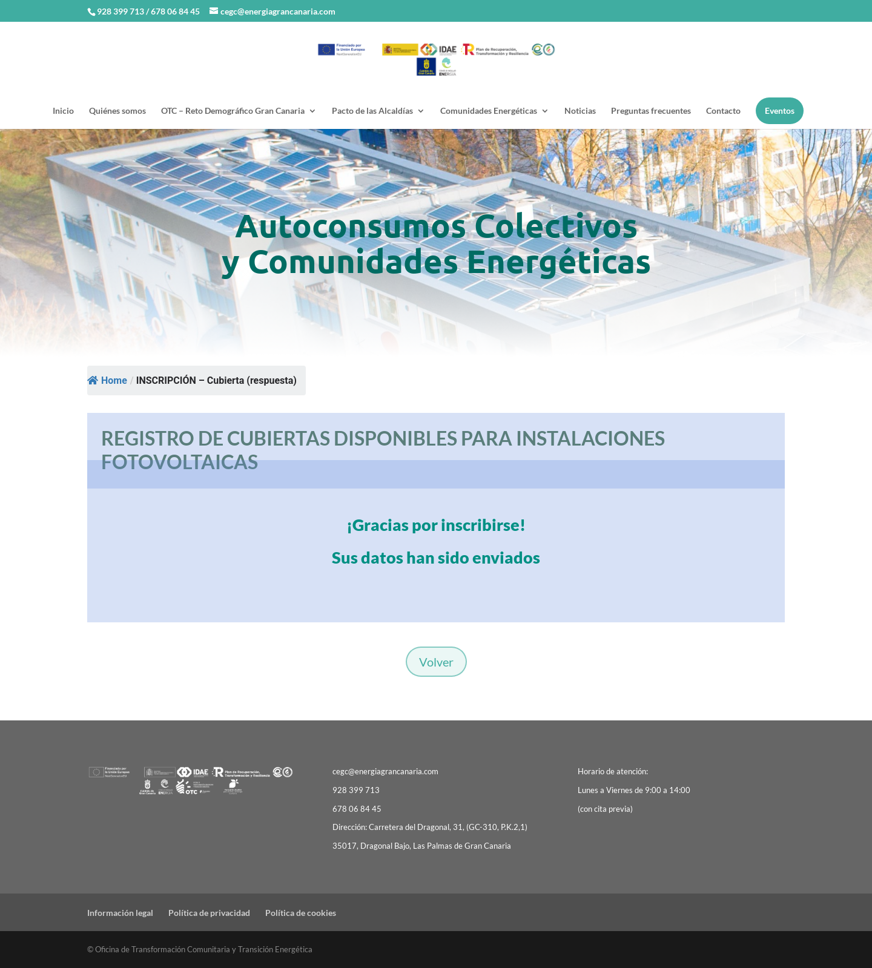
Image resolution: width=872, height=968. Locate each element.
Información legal (120, 912)
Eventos (779, 110)
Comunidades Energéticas (488, 111)
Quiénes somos (117, 111)
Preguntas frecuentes (651, 111)
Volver (436, 661)
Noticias (580, 111)
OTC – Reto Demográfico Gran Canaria (233, 111)
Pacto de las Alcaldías (372, 111)
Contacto (723, 111)
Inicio (63, 111)
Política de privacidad (209, 912)
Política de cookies (300, 912)
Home (107, 380)
